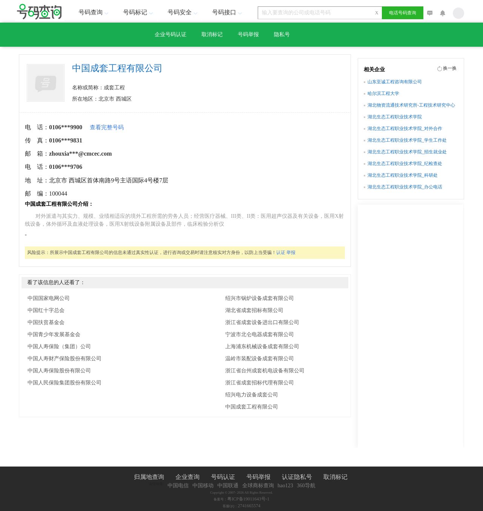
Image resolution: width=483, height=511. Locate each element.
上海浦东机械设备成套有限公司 (262, 346)
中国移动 (203, 485)
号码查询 (94, 12)
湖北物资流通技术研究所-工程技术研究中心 (411, 105)
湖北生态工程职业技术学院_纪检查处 (405, 163)
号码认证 (223, 477)
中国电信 (178, 485)
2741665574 (249, 505)
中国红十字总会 (46, 310)
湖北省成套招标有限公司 (254, 310)
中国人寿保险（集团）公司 (59, 346)
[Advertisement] (410, 329)
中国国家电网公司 (49, 298)
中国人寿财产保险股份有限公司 (65, 358)
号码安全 (183, 12)
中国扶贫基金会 (46, 322)
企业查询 (187, 477)
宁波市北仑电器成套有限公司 (259, 334)
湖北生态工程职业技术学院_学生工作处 (407, 140)
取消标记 (212, 34)
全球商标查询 (258, 485)
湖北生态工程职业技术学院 (395, 116)
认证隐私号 (297, 477)
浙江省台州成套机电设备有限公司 (265, 370)
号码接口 (228, 12)
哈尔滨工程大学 (383, 93)
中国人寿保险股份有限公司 (59, 370)
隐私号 (282, 34)
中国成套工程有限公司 (251, 407)
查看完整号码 (107, 127)
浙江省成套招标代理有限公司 (259, 383)
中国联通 (227, 485)
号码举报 (248, 34)
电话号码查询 (402, 12)
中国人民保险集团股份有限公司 (65, 383)
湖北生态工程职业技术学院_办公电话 (405, 187)
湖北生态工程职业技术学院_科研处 (403, 175)
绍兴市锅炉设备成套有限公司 (259, 298)
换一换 (450, 68)
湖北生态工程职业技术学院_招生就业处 (407, 152)
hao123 (285, 485)
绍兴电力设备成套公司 (251, 395)
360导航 (306, 485)
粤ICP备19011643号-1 (248, 499)
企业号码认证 (170, 34)
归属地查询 (149, 477)
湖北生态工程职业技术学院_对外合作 (405, 128)
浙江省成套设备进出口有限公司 (262, 322)
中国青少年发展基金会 (54, 334)
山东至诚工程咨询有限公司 (395, 81)
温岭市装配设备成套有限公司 (259, 358)
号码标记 (139, 12)
